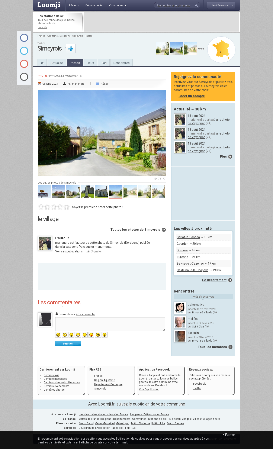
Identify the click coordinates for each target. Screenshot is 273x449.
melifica (193, 318)
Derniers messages (55, 378)
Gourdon (182, 243)
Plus (223, 156)
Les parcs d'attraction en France (149, 414)
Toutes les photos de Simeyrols (135, 230)
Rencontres (121, 63)
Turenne (182, 257)
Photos (88, 36)
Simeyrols (77, 36)
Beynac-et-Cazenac (190, 263)
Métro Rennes (175, 423)
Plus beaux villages (179, 418)
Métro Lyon (122, 423)
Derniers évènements (56, 386)
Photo (42, 75)
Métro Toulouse (140, 423)
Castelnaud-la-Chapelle (192, 270)
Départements (121, 418)
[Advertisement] (161, 22)
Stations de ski (157, 418)
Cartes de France (89, 418)
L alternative (196, 304)
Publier (68, 343)
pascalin (193, 333)
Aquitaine (52, 36)
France (41, 36)
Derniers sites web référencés (62, 382)
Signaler (96, 251)
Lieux (90, 63)
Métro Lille (158, 423)
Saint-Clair (198, 326)
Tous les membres (212, 347)
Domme (182, 250)
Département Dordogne (108, 384)
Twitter (197, 388)
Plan (104, 63)
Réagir (105, 83)
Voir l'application (149, 389)
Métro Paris (86, 423)
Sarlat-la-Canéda (188, 237)
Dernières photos (54, 389)
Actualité (57, 63)
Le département (214, 280)
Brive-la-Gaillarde (202, 312)
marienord (78, 83)
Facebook (199, 383)
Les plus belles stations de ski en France (103, 414)
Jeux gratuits (86, 427)
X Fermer (229, 434)
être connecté (85, 314)
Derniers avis (51, 375)
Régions (106, 418)
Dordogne (65, 36)
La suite (42, 27)
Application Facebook (109, 427)
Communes (139, 418)
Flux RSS (95, 369)
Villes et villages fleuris (207, 418)
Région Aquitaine (104, 380)
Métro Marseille (104, 423)
